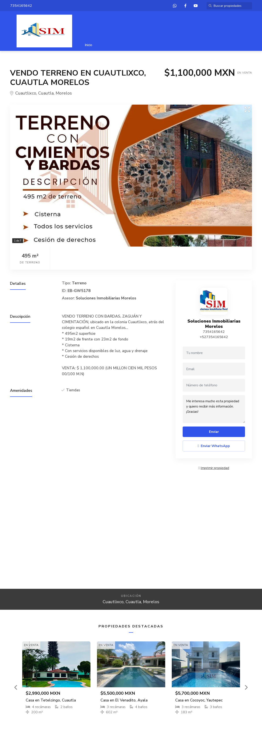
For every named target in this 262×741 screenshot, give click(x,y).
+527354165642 (214, 337)
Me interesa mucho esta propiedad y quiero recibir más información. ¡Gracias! (214, 409)
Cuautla (46, 93)
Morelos (64, 93)
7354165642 (214, 331)
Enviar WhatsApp (214, 446)
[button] (16, 687)
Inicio (88, 45)
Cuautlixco (25, 93)
